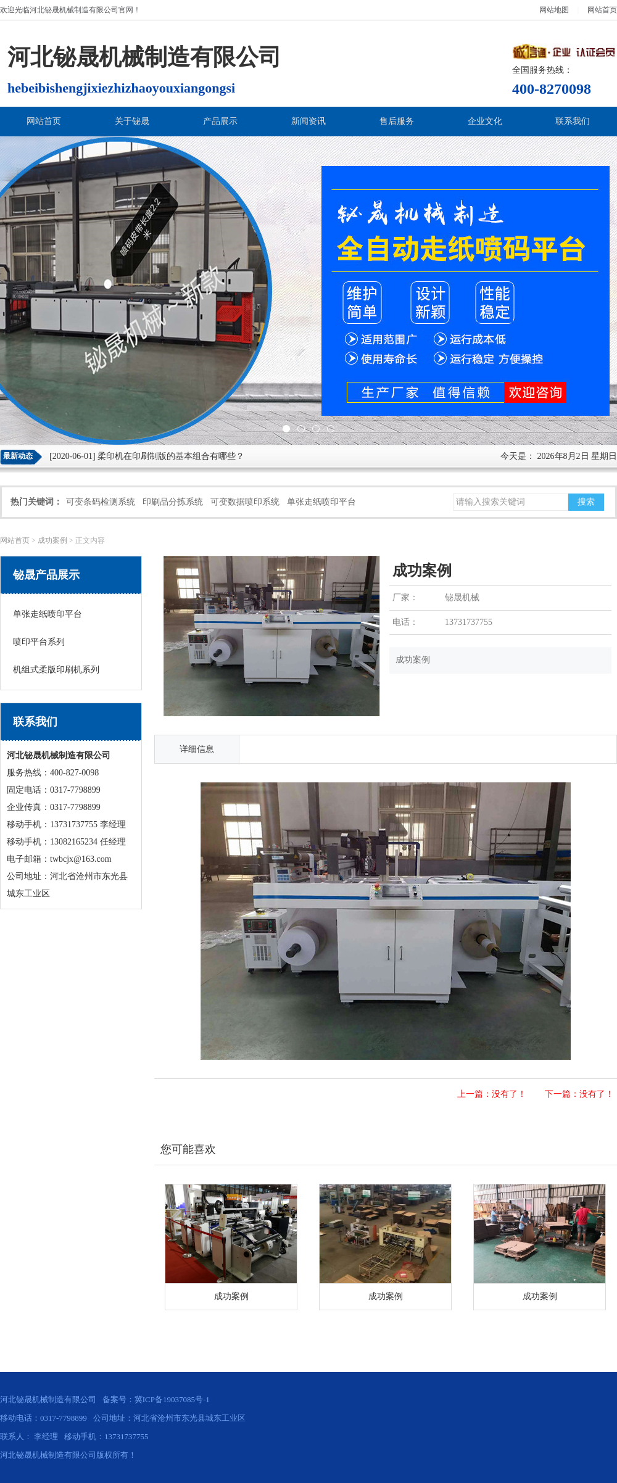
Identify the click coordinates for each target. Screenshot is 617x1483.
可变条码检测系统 (100, 501)
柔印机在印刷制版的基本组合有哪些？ (170, 456)
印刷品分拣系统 (173, 501)
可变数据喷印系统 (245, 501)
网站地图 (554, 10)
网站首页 (602, 10)
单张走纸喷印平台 (321, 501)
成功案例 (52, 540)
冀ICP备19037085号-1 (172, 1399)
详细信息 (197, 749)
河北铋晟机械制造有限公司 (74, 10)
